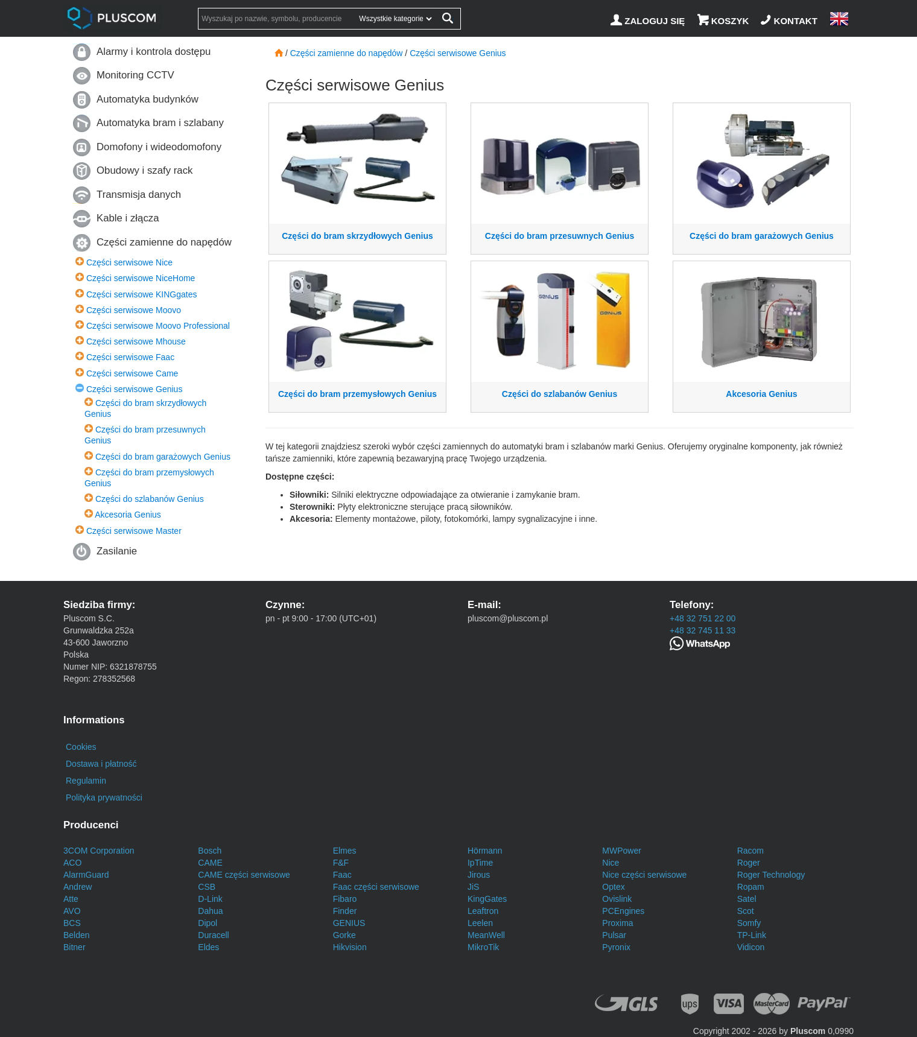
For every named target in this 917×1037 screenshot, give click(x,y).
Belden (76, 935)
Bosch (209, 850)
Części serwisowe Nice (129, 262)
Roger (748, 862)
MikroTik (483, 947)
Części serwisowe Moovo (133, 310)
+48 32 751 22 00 (702, 618)
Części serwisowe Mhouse (136, 341)
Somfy (749, 923)
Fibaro (345, 899)
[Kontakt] (790, 21)
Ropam (750, 887)
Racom (750, 850)
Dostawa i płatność (101, 764)
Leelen (480, 923)
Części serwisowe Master (134, 531)
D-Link (210, 899)
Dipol (207, 923)
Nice (610, 862)
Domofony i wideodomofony (159, 147)
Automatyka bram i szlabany (160, 122)
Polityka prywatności (104, 797)
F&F (341, 862)
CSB (206, 887)
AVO (72, 911)
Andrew (77, 887)
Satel (747, 899)
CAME (210, 862)
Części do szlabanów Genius (149, 499)
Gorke (344, 935)
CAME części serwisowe (244, 875)
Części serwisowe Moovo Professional (158, 326)
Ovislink (617, 899)
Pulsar (614, 935)
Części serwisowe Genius (134, 389)
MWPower (621, 850)
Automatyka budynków (147, 99)
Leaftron (483, 911)
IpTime (480, 862)
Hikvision (350, 947)
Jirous (479, 875)
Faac (342, 875)
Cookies (81, 747)
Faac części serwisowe (376, 887)
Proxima (617, 923)
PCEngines (623, 911)
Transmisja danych (139, 194)
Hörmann (485, 850)
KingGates (487, 899)
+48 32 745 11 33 (702, 630)
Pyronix (616, 947)
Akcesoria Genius (128, 514)
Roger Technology (771, 875)
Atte (70, 899)
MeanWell (486, 935)
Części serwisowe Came (132, 373)
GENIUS (349, 923)
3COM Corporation (99, 850)
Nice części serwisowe (644, 875)
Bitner (74, 947)
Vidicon (751, 947)
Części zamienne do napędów (164, 242)
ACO (72, 862)
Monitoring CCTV (135, 75)
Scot (745, 911)
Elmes (345, 850)
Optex (613, 887)
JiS (473, 887)
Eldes (208, 947)
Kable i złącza (128, 218)
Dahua (210, 911)
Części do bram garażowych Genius (162, 456)
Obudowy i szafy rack (144, 170)
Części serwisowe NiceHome (140, 278)
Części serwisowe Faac (130, 357)
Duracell (213, 935)
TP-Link (751, 935)
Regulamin (86, 780)
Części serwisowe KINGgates (141, 294)
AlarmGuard (86, 875)
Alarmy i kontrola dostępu (154, 51)
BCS (72, 923)
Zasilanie (117, 551)
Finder (345, 911)
